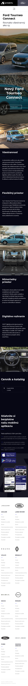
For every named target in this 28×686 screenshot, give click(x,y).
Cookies (11, 681)
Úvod (2, 517)
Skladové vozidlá (5, 522)
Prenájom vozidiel (5, 537)
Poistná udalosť (5, 532)
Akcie (2, 524)
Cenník (3, 565)
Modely (3, 519)
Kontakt (3, 539)
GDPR (6, 681)
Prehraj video (14, 106)
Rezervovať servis (5, 529)
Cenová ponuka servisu (7, 527)
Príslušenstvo (4, 534)
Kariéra (3, 681)
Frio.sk (14, 683)
